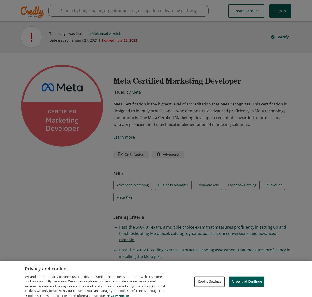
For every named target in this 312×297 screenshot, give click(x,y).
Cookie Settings (209, 286)
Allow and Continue (247, 286)
